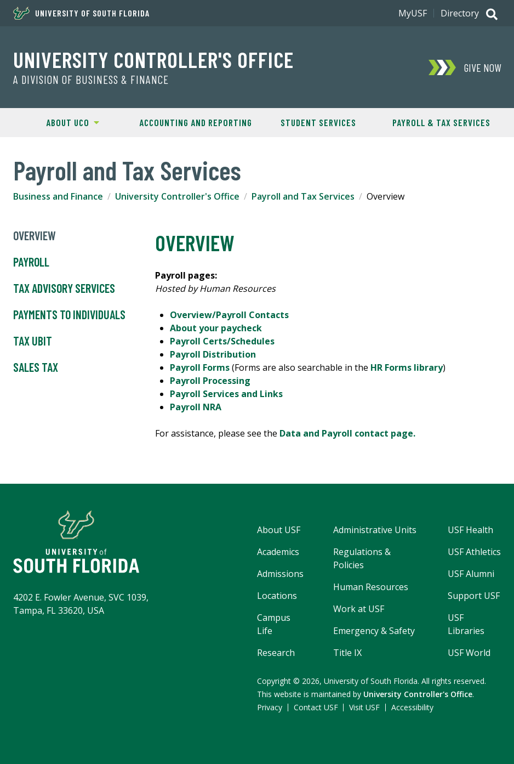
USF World (469, 653)
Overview (34, 235)
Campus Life (273, 624)
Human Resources (370, 587)
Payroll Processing (210, 381)
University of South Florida (81, 13)
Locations (277, 596)
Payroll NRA (195, 407)
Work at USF (358, 609)
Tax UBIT (32, 341)
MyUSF (412, 13)
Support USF (474, 596)
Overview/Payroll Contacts (229, 315)
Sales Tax (35, 367)
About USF (278, 530)
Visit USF (364, 707)
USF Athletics (474, 552)
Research (276, 653)
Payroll (31, 262)
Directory (460, 13)
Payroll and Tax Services (303, 196)
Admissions (280, 574)
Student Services (318, 122)
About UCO (55, 122)
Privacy (269, 707)
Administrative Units (374, 530)
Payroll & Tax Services (441, 122)
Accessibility (412, 707)
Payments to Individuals (69, 314)
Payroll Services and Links (226, 394)
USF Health (470, 530)
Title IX (347, 653)
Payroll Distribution (214, 354)
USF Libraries (466, 624)
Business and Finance (58, 196)
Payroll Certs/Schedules (223, 341)
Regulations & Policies (362, 558)
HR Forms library (406, 367)
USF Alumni (471, 574)
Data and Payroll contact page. (348, 433)
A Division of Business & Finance (91, 79)
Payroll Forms (201, 367)
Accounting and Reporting (195, 122)
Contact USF (316, 707)
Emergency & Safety (374, 631)
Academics (278, 552)
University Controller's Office (153, 59)
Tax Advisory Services (64, 288)
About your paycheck (216, 328)
